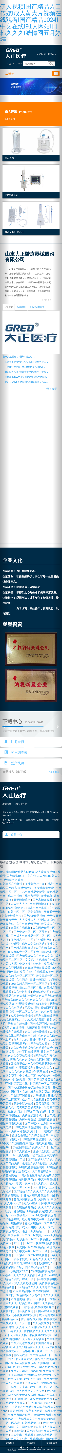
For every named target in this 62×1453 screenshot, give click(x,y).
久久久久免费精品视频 (19, 1055)
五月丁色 (25, 1323)
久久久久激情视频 (28, 923)
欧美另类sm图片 (30, 1303)
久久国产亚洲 (25, 1427)
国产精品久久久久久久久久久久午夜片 (37, 1191)
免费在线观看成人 (33, 1115)
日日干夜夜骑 (45, 1131)
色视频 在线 (41, 1071)
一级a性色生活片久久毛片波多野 (40, 1175)
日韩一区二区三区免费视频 (25, 911)
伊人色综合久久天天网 (30, 1391)
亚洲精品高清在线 (16, 1083)
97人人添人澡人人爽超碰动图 (19, 1283)
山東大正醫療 (20, 804)
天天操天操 (43, 1103)
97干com (25, 1187)
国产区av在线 (36, 1299)
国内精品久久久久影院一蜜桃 (18, 995)
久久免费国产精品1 (20, 1415)
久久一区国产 (48, 1227)
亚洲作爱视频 (41, 1151)
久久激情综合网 (42, 1171)
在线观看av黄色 (44, 971)
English (19, 64)
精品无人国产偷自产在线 (21, 1035)
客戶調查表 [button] (15, 752)
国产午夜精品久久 (36, 1267)
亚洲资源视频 (47, 919)
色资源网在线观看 (25, 1199)
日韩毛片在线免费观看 (35, 1195)
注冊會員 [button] (14, 742)
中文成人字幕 (28, 1075)
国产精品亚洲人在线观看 (45, 1023)
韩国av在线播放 (45, 1311)
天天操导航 (17, 1411)
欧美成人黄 (15, 1379)
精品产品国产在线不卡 (19, 1279)
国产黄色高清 (38, 1355)
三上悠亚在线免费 (20, 1407)
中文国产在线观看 (11, 1383)
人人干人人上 (19, 903)
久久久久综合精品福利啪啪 (33, 1059)
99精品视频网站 (10, 1019)
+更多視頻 (54, 771)
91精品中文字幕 (18, 1387)
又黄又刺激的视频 (22, 1343)
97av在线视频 (47, 1395)
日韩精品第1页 (31, 1423)
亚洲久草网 (15, 1375)
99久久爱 (47, 1011)
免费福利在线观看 (11, 1031)
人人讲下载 (40, 1187)
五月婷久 (35, 1295)
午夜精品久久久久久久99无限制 (35, 1419)
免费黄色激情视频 (22, 1015)
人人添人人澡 (13, 1203)
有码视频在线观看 (47, 959)
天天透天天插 (52, 911)
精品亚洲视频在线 (11, 1223)
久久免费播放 (41, 1323)
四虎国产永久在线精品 (31, 1247)
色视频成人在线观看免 (37, 1375)
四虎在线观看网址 (33, 1439)
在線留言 (31, 1443)
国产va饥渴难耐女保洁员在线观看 (29, 1087)
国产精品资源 (39, 1043)
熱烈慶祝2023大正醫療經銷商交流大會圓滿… (26, 377)
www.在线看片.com (22, 1215)
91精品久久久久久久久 (44, 1259)
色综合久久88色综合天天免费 (41, 1163)
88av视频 (19, 1431)
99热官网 (35, 1371)
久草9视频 (39, 1095)
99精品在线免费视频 (40, 1211)
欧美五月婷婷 (34, 1411)
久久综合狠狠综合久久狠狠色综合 (32, 1047)
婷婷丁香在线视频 (28, 1051)
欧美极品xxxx (10, 1319)
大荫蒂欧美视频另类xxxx (42, 1027)
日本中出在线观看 (22, 1435)
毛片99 (29, 1007)
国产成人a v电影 (27, 1227)
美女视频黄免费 (44, 887)
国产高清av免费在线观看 (21, 1363)
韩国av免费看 (43, 1415)
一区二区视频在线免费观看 (41, 1243)
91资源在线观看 (46, 1215)
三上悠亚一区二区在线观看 (31, 1255)
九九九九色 (21, 1039)
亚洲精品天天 (39, 1231)
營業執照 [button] (14, 763)
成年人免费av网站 (33, 943)
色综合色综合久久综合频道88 (30, 1135)
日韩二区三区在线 (30, 987)
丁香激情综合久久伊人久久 (30, 1147)
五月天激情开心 (40, 903)
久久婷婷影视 (22, 991)
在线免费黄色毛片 (41, 1399)
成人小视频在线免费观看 (24, 895)
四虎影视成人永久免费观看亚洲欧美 (34, 1063)
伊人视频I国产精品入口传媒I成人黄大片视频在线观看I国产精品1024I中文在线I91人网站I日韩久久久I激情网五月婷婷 (30, 23)
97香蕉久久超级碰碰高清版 (17, 1143)
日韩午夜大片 (38, 1039)
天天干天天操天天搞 (14, 1335)
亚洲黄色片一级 (35, 883)
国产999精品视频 (34, 915)
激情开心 (46, 895)
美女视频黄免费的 (25, 1207)
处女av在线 (30, 1203)
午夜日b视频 (36, 1403)
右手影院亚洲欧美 (19, 1095)
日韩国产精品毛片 (35, 1111)
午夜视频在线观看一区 (43, 1335)
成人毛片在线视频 (13, 1027)
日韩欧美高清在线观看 (28, 1127)
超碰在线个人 (47, 1263)
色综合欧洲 (21, 1355)
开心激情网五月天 (46, 1007)
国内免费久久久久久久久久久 (42, 1331)
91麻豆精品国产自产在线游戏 (31, 1291)
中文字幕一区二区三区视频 (25, 1235)
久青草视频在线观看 (38, 967)
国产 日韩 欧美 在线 (20, 971)
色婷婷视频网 (33, 1223)
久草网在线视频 (21, 927)
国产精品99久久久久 (41, 1159)
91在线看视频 (10, 1195)
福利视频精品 (28, 1179)
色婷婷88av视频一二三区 (38, 1351)
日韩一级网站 (38, 979)
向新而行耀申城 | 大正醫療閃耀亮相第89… (25, 367)
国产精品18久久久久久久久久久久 (23, 999)
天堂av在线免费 (18, 1023)
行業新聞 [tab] (21, 307)
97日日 (18, 1243)
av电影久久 (15, 1331)
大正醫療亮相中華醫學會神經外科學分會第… (26, 372)
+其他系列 (10, 119)
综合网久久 (12, 1439)
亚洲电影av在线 (24, 1103)
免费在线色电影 (49, 1283)
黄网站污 (43, 1199)
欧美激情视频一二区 (13, 1159)
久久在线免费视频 (36, 1031)
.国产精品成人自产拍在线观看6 (40, 1319)
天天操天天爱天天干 (48, 1183)
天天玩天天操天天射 (29, 1107)
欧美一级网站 (25, 1183)
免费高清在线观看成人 (15, 1171)
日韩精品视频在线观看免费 (38, 1307)
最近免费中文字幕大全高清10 (41, 1219)
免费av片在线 (28, 1119)
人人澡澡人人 (28, 919)
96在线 (49, 1403)
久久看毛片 (49, 1303)
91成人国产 (32, 1383)
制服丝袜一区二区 (49, 1363)
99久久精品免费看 (33, 891)
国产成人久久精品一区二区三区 (31, 935)
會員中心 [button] (13, 834)
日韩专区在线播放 (11, 883)
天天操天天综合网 (33, 1339)
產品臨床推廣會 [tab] (36, 307)
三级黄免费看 (47, 1119)
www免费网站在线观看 (19, 1131)
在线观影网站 (44, 939)
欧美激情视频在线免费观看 (41, 1379)
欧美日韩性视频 (15, 1211)
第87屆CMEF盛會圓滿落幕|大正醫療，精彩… (26, 382)
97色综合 (44, 1075)
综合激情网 (21, 1399)
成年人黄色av (22, 1151)
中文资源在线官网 (25, 1263)
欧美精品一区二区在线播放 (34, 1239)
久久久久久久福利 (24, 1275)
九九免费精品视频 (33, 1019)
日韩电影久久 (44, 1067)
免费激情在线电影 (30, 963)
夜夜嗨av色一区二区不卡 (24, 951)
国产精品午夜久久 (47, 1055)
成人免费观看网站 (50, 1315)
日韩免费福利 (25, 1311)
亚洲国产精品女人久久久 (29, 1347)
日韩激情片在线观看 (34, 1139)
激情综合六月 (41, 991)
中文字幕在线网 (48, 1179)
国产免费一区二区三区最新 (31, 931)
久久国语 (22, 979)
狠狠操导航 (15, 1111)
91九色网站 (18, 1299)
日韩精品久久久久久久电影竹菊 (37, 1287)
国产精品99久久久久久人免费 (35, 955)
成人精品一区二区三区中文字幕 (38, 1155)
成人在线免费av (40, 1091)
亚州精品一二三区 (22, 939)
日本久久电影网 (37, 907)
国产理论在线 (20, 1091)
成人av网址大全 (27, 1367)
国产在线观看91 (10, 1351)
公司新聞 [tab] (8, 307)
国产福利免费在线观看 (22, 1395)
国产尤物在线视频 (47, 1015)
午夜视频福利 (25, 1067)
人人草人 (22, 1327)
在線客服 (10, 1443)
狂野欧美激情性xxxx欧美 (32, 1003)
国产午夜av (32, 1123)
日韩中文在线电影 (47, 1279)
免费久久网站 (19, 1371)
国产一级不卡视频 (16, 1259)
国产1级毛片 (9, 1187)
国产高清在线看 (43, 899)
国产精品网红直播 (22, 947)
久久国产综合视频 (50, 995)
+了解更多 (47, 300)
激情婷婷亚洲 (51, 1423)
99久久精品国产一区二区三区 (29, 983)
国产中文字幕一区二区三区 (31, 1251)
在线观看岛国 (45, 1143)
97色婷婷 (22, 1295)
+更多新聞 (51, 388)
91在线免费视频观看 (32, 1167)
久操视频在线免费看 (44, 1271)
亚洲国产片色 (44, 1343)
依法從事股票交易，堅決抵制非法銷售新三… (26, 362)
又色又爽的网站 (10, 1339)
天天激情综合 (22, 899)
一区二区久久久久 (28, 1011)
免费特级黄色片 (11, 915)
